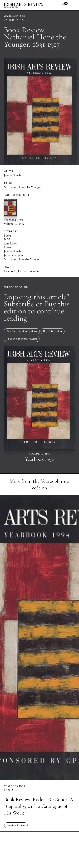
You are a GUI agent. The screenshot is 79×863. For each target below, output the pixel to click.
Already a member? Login (22, 338)
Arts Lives (10, 243)
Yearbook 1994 (14, 16)
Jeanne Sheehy (13, 175)
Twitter (22, 271)
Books (7, 235)
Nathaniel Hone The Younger (23, 187)
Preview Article (16, 825)
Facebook (10, 271)
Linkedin (34, 271)
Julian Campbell (14, 255)
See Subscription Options (22, 331)
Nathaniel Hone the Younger (22, 259)
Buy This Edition (52, 331)
